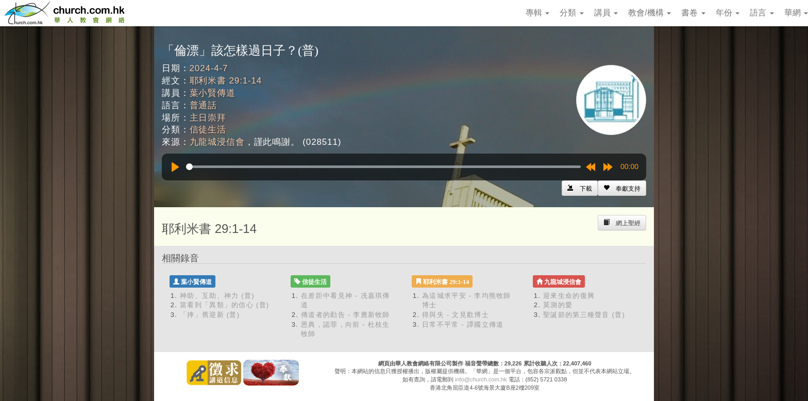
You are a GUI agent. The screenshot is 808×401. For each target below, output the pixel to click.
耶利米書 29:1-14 (226, 81)
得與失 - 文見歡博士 (455, 315)
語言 (761, 12)
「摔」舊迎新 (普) (210, 315)
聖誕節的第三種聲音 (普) (584, 315)
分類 (571, 12)
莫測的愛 (558, 305)
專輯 (537, 12)
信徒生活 (208, 130)
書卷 (693, 12)
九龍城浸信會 (217, 142)
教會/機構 (649, 12)
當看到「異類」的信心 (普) (224, 305)
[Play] (175, 167)
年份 (727, 12)
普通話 (203, 105)
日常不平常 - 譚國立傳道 (462, 324)
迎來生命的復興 (569, 295)
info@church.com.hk (481, 379)
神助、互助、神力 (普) (217, 295)
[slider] (383, 167)
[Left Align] (622, 188)
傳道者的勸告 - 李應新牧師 (345, 315)
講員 (606, 12)
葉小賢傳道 (212, 93)
